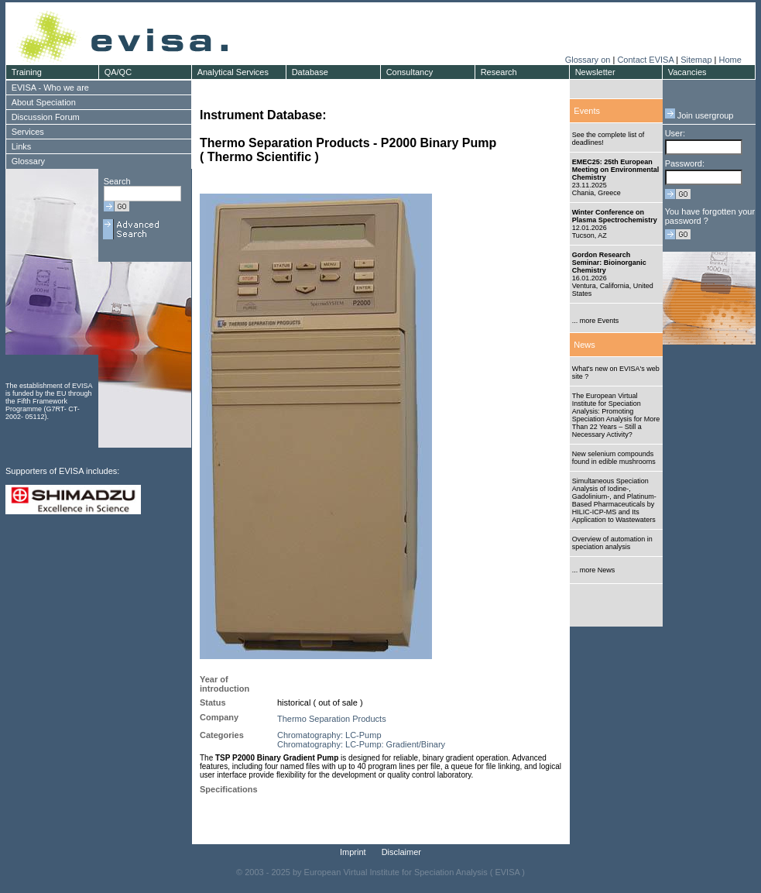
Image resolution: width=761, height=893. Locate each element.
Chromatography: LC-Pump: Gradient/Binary (361, 744)
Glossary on (589, 59)
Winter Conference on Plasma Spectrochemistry (614, 216)
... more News (593, 570)
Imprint (353, 852)
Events (587, 110)
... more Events (595, 321)
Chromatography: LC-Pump (329, 735)
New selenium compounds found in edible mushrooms (614, 457)
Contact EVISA (645, 59)
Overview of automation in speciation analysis (612, 543)
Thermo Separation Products (331, 718)
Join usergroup (699, 115)
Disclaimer (401, 852)
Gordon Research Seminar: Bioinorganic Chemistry (609, 262)
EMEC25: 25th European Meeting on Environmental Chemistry (616, 169)
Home (729, 59)
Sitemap (695, 59)
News (584, 344)
